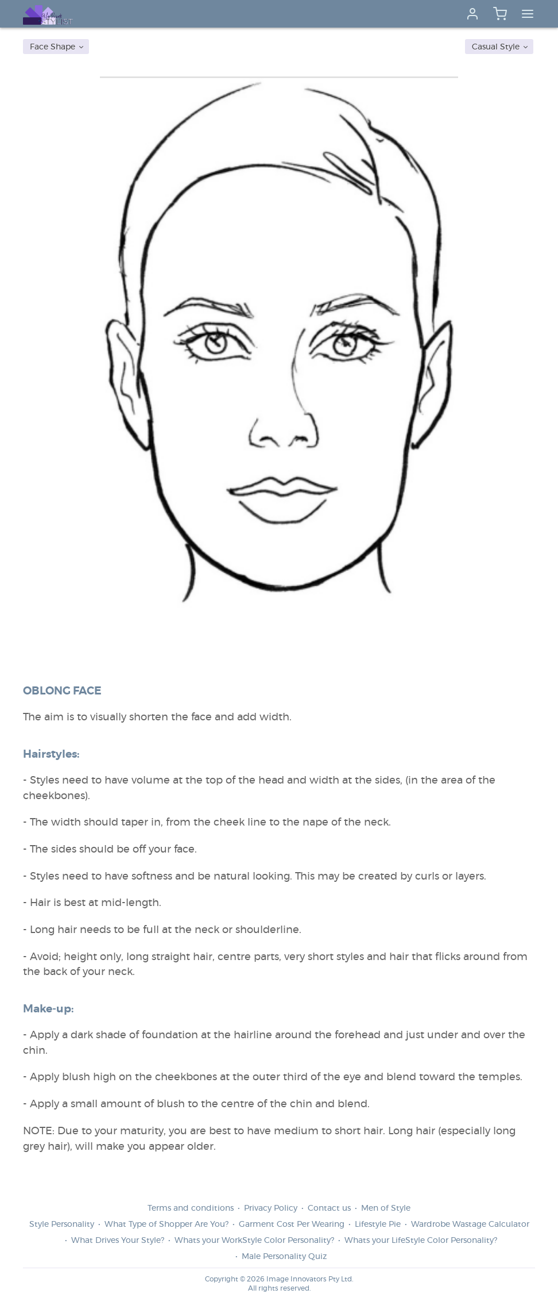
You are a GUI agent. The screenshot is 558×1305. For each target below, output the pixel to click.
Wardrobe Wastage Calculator (470, 1224)
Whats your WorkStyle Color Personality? (254, 1241)
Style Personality (61, 1224)
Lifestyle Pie (378, 1224)
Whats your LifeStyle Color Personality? (420, 1241)
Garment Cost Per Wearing (291, 1224)
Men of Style (385, 1208)
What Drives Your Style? (117, 1241)
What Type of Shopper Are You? (166, 1224)
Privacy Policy (270, 1208)
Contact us (329, 1208)
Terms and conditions (191, 1208)
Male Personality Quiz (284, 1257)
